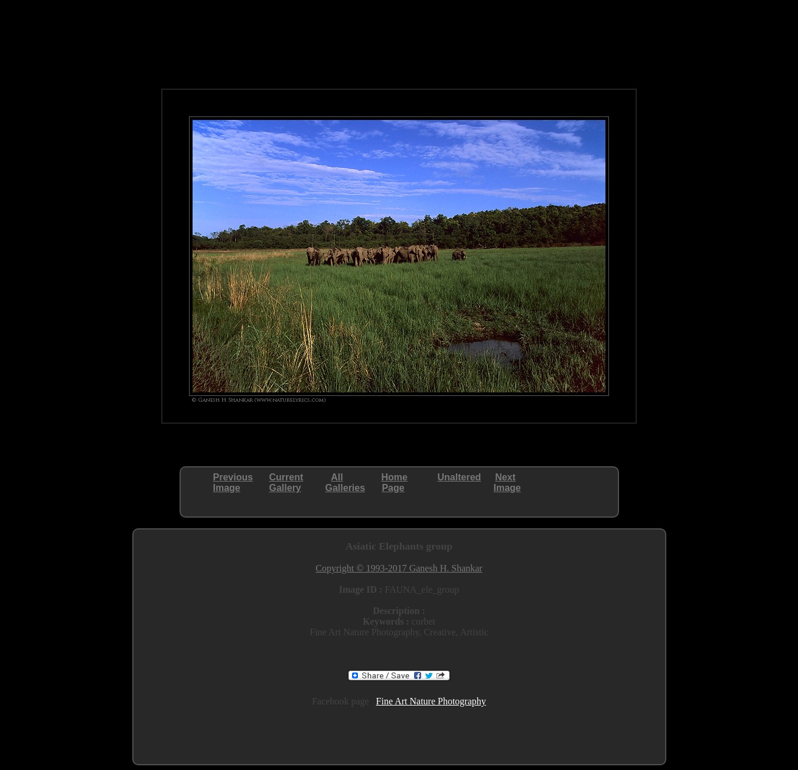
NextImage (507, 482)
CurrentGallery (286, 482)
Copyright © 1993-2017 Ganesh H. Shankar (398, 568)
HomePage (395, 482)
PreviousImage (233, 482)
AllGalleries (345, 482)
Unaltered (459, 477)
